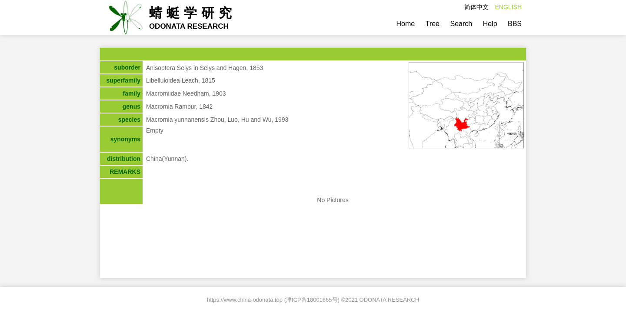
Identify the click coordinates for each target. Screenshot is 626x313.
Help (490, 23)
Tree (433, 23)
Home (405, 23)
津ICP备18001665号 (312, 299)
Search (461, 23)
